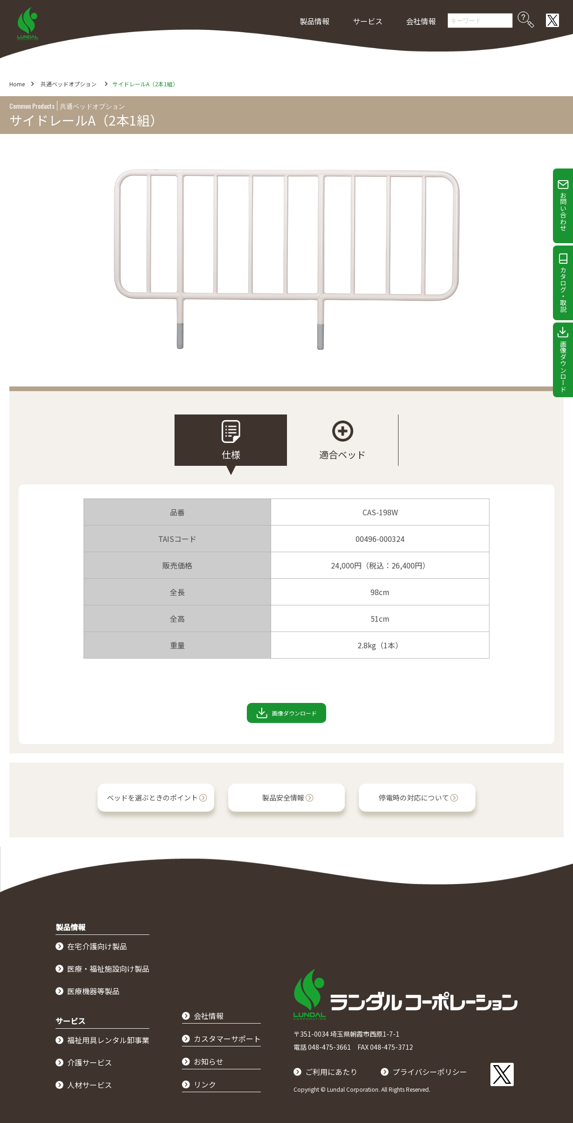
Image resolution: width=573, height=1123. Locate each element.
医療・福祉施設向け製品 (108, 968)
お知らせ (209, 1061)
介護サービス (89, 1062)
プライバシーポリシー (429, 1071)
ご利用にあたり (331, 1071)
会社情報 (421, 21)
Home (17, 84)
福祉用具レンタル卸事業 (108, 1040)
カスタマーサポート (227, 1038)
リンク (205, 1084)
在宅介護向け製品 (97, 946)
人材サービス (89, 1084)
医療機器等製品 (93, 991)
